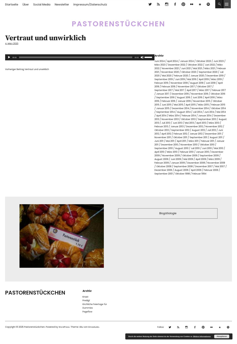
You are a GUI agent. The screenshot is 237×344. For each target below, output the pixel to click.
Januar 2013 (161, 133)
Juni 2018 (183, 86)
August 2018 (169, 86)
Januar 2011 (161, 151)
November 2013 (209, 122)
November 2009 (187, 162)
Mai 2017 (220, 90)
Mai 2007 (181, 177)
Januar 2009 (203, 169)
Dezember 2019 (181, 79)
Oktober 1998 (219, 180)
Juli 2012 (204, 137)
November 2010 (200, 151)
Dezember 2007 (164, 177)
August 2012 (190, 137)
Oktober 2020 (215, 71)
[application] (79, 57)
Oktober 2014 (170, 115)
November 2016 (184, 97)
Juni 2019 (219, 79)
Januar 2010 (219, 159)
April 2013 (184, 129)
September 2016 (164, 100)
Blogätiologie (168, 224)
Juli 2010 (205, 155)
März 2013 (198, 129)
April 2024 (174, 60)
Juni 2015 (178, 108)
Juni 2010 (217, 155)
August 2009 (184, 166)
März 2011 (198, 148)
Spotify (208, 4)
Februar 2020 (210, 75)
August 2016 (183, 100)
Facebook (175, 4)
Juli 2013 (215, 126)
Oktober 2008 (192, 173)
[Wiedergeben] (9, 57)
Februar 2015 (162, 111)
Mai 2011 (172, 148)
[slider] (75, 57)
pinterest (183, 4)
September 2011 (201, 144)
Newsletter (62, 4)
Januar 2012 (192, 140)
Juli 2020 (182, 75)
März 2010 (186, 159)
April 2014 (193, 119)
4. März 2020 (12, 43)
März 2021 (160, 71)
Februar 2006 (179, 180)
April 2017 (161, 93)
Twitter (150, 4)
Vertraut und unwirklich (27, 69)
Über (26, 4)
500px (200, 4)
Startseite (11, 4)
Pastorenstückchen (118, 22)
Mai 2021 (215, 68)
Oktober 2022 (206, 64)
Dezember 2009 (165, 162)
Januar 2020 (161, 79)
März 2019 (186, 82)
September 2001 (199, 180)
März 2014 (207, 119)
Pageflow (87, 322)
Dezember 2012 (180, 133)
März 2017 (176, 93)
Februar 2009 (185, 169)
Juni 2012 (217, 137)
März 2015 (217, 108)
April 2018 (196, 86)
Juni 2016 (198, 100)
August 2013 (201, 126)
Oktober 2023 (208, 60)
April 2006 (162, 180)
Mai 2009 (212, 166)
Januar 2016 (187, 104)
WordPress (64, 337)
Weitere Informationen (202, 336)
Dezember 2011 (210, 140)
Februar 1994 (164, 184)
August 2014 (210, 115)
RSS (158, 4)
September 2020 (164, 75)
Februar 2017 (191, 93)
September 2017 (203, 90)
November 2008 (172, 173)
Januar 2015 (179, 111)
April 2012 (160, 140)
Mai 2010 (159, 159)
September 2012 (171, 137)
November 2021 (186, 68)
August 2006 (218, 177)
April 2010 (172, 159)
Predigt (86, 311)
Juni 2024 (160, 60)
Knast (85, 307)
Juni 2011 (161, 148)
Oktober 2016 (204, 97)
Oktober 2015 (162, 108)
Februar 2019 (201, 82)
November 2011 (163, 144)
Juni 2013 (159, 129)
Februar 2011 (213, 148)
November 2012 (201, 133)
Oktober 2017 (183, 90)
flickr (191, 4)
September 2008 (213, 173)
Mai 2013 (172, 129)
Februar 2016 (169, 104)
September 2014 (190, 115)
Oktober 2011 (182, 144)
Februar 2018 (212, 86)
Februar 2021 (175, 71)
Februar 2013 (214, 129)
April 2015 (203, 108)
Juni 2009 (199, 166)
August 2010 (191, 155)
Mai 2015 (190, 108)
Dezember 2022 (186, 64)
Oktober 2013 (162, 126)
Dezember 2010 (179, 151)
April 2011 (185, 148)
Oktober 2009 (207, 162)
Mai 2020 (195, 75)
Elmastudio (94, 337)
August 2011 (219, 144)
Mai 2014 (180, 119)
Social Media (41, 4)
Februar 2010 (202, 159)
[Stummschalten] (142, 57)
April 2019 (172, 82)
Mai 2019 (159, 82)
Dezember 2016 (163, 97)
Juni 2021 (203, 68)
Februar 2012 (175, 140)
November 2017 (163, 90)
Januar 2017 (209, 93)
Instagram (166, 4)
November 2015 (205, 104)
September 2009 (164, 166)
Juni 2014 (167, 119)
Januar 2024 (189, 60)
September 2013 (182, 126)
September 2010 (172, 155)
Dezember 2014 (198, 111)
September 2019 (202, 79)
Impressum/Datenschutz (90, 4)
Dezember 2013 (188, 122)
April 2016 (211, 100)
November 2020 (195, 71)
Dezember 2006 (198, 177)
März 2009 (169, 169)
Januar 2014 (169, 122)
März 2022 (168, 68)
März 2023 (168, 64)
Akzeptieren (222, 336)
